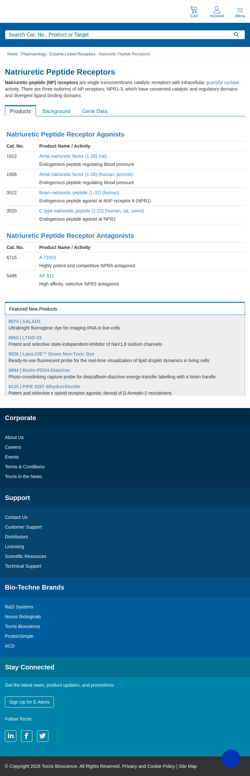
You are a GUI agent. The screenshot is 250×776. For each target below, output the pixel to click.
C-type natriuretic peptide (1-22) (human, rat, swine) (91, 210)
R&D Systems (19, 606)
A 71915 (47, 257)
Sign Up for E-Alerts (29, 702)
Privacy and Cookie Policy (148, 766)
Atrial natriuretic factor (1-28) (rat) (73, 156)
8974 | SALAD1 (24, 321)
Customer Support (23, 527)
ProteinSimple (19, 636)
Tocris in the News (23, 476)
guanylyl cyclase (222, 82)
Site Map (188, 766)
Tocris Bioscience (22, 626)
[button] (231, 759)
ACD (10, 646)
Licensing (14, 546)
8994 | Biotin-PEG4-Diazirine (39, 370)
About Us (14, 437)
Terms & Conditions (24, 466)
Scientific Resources (25, 556)
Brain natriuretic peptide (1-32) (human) (79, 192)
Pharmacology (33, 54)
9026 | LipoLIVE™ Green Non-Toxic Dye (51, 354)
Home (13, 54)
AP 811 (46, 275)
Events (12, 457)
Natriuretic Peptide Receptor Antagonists (70, 235)
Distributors (16, 536)
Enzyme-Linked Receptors (72, 54)
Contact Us (16, 517)
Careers (13, 447)
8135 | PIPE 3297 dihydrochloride (44, 386)
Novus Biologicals (23, 616)
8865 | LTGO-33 (25, 337)
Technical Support (23, 566)
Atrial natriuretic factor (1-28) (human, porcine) (86, 174)
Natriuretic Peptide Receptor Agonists (65, 134)
